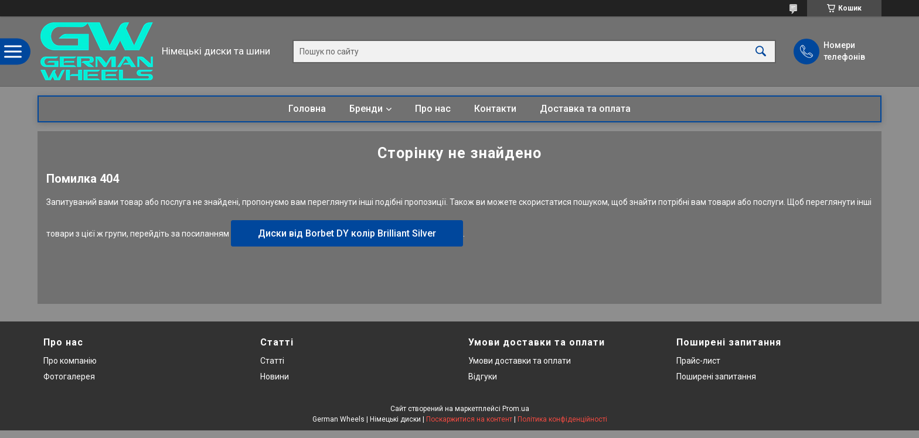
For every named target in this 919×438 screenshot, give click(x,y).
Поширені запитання (716, 376)
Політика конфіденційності (562, 419)
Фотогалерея (69, 376)
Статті (272, 360)
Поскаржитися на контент (469, 419)
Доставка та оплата (585, 108)
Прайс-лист (698, 360)
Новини (274, 376)
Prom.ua (515, 409)
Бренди (366, 108)
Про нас (433, 108)
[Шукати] (761, 51)
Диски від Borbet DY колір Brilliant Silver (347, 233)
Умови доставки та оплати (519, 360)
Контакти (495, 108)
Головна (307, 108)
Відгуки (482, 376)
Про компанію (70, 360)
